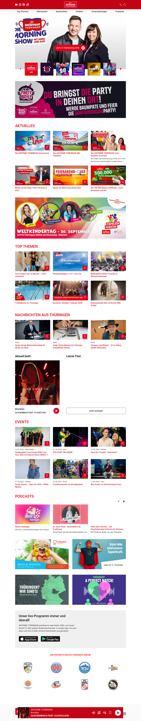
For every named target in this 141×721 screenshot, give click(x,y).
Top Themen (22, 11)
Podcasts (119, 11)
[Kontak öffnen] (120, 4)
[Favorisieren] (110, 713)
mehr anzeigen (96, 411)
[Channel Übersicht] (99, 713)
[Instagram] (20, 4)
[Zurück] (118, 501)
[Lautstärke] (93, 713)
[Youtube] (16, 4)
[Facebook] (23, 4)
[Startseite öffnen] (70, 4)
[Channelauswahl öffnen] (125, 4)
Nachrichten (61, 11)
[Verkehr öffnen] (27, 4)
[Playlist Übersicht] (104, 713)
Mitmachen (42, 11)
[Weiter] (124, 501)
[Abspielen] (118, 712)
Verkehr (79, 11)
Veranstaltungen (99, 11)
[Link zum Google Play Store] (50, 639)
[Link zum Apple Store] (28, 639)
